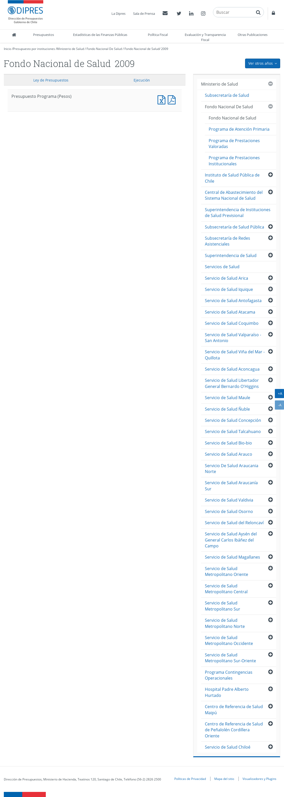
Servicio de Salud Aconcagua (232, 369)
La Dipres (118, 13)
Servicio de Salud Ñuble (227, 409)
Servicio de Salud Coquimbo (232, 323)
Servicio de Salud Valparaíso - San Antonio (233, 337)
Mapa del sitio (224, 779)
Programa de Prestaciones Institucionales (234, 160)
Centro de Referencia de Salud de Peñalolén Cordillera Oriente (234, 730)
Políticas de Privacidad (190, 779)
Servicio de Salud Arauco (228, 454)
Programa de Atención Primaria (239, 129)
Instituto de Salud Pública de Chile (232, 178)
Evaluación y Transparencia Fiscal (205, 37)
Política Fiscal (158, 34)
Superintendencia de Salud (231, 255)
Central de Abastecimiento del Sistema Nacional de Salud (234, 195)
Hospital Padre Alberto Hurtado (227, 692)
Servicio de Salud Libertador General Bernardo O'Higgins (232, 383)
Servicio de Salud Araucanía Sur (231, 485)
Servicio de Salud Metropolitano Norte (225, 623)
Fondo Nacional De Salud (104, 49)
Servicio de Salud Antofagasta (233, 300)
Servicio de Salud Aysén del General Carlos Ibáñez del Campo (231, 540)
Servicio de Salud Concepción (233, 420)
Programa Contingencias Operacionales (228, 675)
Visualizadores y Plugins (259, 779)
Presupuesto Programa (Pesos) (163, 99)
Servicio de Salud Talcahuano (233, 431)
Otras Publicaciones (252, 34)
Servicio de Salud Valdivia (229, 500)
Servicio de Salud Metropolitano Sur (222, 606)
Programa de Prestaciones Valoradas (234, 143)
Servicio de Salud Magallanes (232, 557)
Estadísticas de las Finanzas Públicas (100, 34)
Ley (50, 80)
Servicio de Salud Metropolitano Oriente (226, 571)
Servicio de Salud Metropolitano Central (226, 589)
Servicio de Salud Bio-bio (228, 443)
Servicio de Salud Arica (226, 278)
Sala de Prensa (144, 13)
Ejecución (142, 80)
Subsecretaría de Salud (227, 95)
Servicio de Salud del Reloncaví (234, 522)
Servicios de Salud (222, 266)
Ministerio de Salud (70, 49)
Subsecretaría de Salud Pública (234, 227)
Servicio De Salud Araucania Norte (231, 468)
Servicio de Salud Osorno (229, 511)
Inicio (7, 49)
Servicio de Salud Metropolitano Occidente (229, 640)
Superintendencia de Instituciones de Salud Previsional (238, 212)
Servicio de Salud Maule (227, 397)
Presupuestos (43, 34)
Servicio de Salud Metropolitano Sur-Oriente (230, 658)
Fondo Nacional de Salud (141, 49)
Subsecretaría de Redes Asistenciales (227, 241)
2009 (164, 49)
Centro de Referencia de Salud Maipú (234, 709)
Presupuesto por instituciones (34, 49)
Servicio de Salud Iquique (229, 289)
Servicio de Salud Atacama (230, 312)
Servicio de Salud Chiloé (227, 747)
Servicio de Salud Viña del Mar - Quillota (235, 354)
